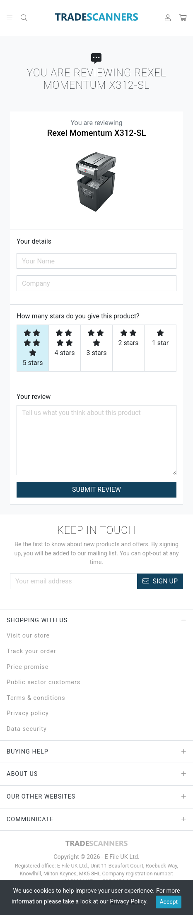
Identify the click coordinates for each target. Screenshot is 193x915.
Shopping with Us (96, 620)
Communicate (96, 819)
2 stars (128, 338)
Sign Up (160, 581)
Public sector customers (43, 682)
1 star (160, 338)
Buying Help (96, 751)
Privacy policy (28, 713)
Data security (27, 728)
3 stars (97, 343)
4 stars (65, 343)
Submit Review (96, 489)
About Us (96, 774)
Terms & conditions (36, 698)
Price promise (27, 667)
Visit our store (28, 635)
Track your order (31, 651)
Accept (168, 901)
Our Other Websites (96, 796)
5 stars (33, 348)
